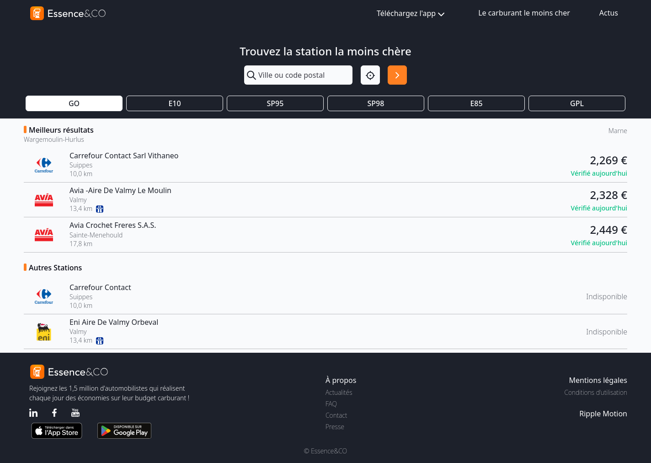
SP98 (376, 103)
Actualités (339, 392)
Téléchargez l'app (412, 14)
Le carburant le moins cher (524, 13)
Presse (335, 426)
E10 (174, 103)
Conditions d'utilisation (595, 392)
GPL (577, 103)
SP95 (275, 103)
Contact (336, 415)
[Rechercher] (397, 75)
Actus (608, 13)
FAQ (331, 403)
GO (74, 103)
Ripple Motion (603, 414)
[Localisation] (370, 75)
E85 (476, 103)
